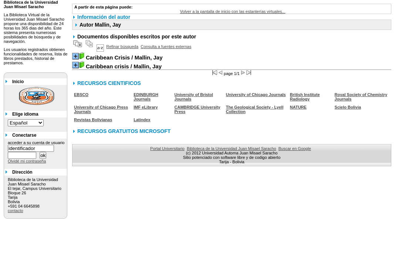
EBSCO (81, 94)
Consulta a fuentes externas (166, 46)
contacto (15, 210)
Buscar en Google (294, 148)
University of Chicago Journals (256, 94)
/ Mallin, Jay (124, 57)
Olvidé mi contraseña (27, 161)
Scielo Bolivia (348, 107)
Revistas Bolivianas (93, 119)
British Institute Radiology (305, 96)
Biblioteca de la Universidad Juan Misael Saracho (231, 148)
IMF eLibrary (146, 107)
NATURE (298, 107)
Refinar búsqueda (122, 46)
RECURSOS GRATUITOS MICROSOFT (124, 131)
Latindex (142, 119)
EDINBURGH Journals (146, 96)
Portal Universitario (167, 148)
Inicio (18, 81)
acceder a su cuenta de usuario (36, 142)
